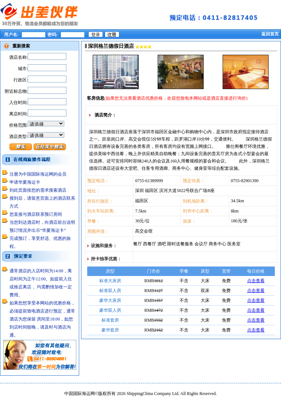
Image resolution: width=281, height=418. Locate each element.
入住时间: (18, 102)
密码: (52, 34)
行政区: (21, 80)
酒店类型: (18, 136)
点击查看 (256, 280)
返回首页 (270, 34)
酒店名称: (18, 57)
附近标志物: (16, 91)
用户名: (12, 34)
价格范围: (18, 125)
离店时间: (18, 113)
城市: (23, 68)
